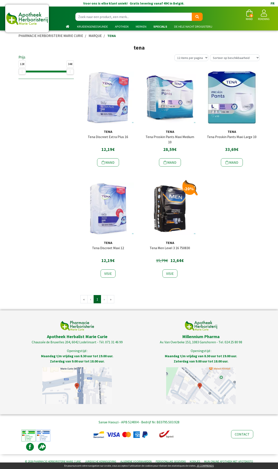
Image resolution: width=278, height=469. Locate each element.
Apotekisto (228, 461)
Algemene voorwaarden (136, 461)
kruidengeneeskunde (92, 26)
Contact (242, 434)
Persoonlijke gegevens (171, 461)
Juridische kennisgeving (100, 461)
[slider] (22, 71)
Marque (95, 35)
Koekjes (195, 461)
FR (273, 3)
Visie (108, 273)
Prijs (21, 57)
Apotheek (122, 26)
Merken (141, 26)
